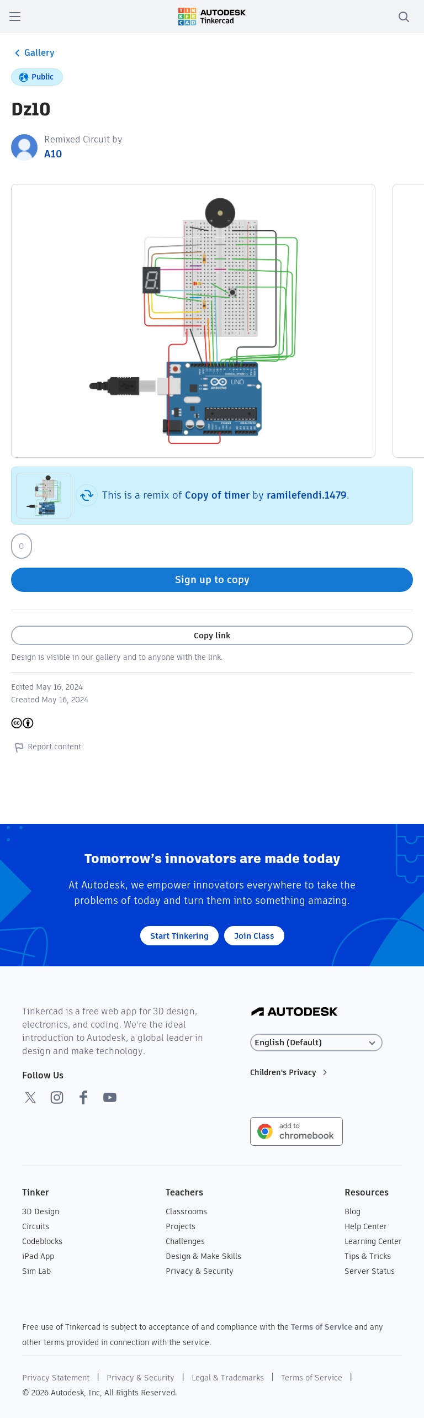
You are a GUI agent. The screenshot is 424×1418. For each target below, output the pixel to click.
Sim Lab (36, 1271)
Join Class (254, 935)
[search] (403, 16)
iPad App (38, 1256)
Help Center (365, 1226)
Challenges (185, 1241)
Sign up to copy (212, 579)
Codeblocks (42, 1241)
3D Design (40, 1211)
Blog (352, 1211)
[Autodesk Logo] (294, 1012)
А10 (53, 154)
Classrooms (186, 1211)
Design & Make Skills (203, 1256)
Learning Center (373, 1241)
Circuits (35, 1226)
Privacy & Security (200, 1271)
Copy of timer (217, 495)
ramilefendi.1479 (307, 495)
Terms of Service (321, 1326)
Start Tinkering (179, 935)
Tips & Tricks (367, 1256)
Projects (180, 1226)
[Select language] (316, 1042)
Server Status (369, 1271)
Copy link (212, 635)
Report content (46, 747)
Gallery (33, 53)
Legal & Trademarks (228, 1377)
